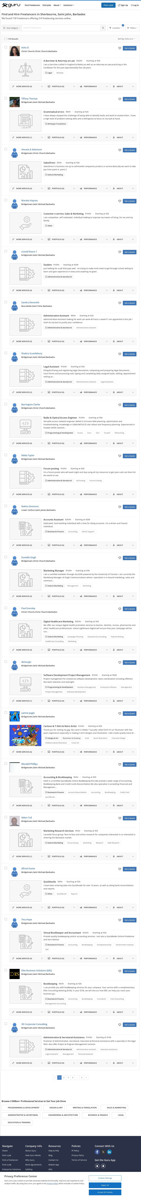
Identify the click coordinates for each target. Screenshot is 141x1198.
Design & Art (52, 738)
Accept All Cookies (104, 1192)
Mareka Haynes (29, 200)
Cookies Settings (105, 1178)
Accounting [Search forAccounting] (72, 531)
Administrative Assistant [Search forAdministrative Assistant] (86, 327)
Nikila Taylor (27, 455)
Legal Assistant (51, 366)
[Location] (116, 28)
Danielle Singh (28, 557)
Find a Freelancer (10, 1160)
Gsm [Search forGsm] (98, 433)
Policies (76, 1146)
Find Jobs (47, 5)
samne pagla (28, 712)
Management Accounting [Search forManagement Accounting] (55, 1003)
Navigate (7, 1146)
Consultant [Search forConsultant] (101, 999)
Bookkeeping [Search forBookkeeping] (110, 792)
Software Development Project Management (67, 675)
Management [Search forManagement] (72, 585)
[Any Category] (12, 28)
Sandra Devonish (30, 302)
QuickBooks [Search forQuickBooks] (50, 797)
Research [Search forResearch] (99, 843)
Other (49, 225)
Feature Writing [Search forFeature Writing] (117, 636)
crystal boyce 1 (29, 251)
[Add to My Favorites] (119, 48)
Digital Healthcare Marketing (58, 621)
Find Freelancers (32, 5)
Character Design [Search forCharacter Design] (119, 738)
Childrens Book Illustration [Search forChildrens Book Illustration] (56, 743)
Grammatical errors (54, 111)
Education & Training (16, 1123)
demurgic (26, 661)
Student (48, 264)
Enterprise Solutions (11, 1169)
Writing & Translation (56, 124)
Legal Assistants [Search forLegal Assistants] (107, 382)
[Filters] (132, 28)
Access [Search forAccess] (80, 433)
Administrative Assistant (56, 315)
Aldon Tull (26, 817)
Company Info (33, 1146)
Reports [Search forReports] (74, 894)
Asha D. (25, 47)
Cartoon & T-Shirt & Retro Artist (60, 726)
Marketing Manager (54, 570)
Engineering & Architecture (61, 1115)
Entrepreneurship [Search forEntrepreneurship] (104, 944)
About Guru (30, 1150)
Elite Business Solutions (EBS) (36, 970)
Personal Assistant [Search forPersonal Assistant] (85, 1054)
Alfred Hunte (28, 868)
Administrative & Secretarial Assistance (64, 1037)
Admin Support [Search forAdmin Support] (88, 531)
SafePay (28, 1169)
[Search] (103, 28)
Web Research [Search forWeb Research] (113, 843)
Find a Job (6, 1164)
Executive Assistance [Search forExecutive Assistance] (109, 1049)
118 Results (13, 39)
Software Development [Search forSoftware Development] (76, 692)
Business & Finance (55, 531)
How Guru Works (33, 1155)
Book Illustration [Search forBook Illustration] (100, 738)
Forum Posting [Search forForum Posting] (96, 480)
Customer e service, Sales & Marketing (64, 213)
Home (5, 1150)
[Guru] (11, 5)
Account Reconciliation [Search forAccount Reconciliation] (77, 792)
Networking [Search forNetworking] (119, 433)
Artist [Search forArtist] (87, 738)
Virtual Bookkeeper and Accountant (62, 932)
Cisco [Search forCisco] (89, 433)
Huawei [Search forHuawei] (107, 433)
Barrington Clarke (30, 404)
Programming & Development (60, 433)
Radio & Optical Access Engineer (60, 417)
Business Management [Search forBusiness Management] (86, 687)
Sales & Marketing (55, 174)
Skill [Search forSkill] (46, 949)
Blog (50, 1155)
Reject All (105, 1185)
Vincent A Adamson (31, 149)
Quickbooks (50, 881)
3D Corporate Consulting (34, 1024)
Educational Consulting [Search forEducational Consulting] (97, 636)
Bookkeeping (50, 983)
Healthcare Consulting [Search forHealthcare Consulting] (54, 641)
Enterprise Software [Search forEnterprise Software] (108, 687)
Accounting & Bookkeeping (58, 777)
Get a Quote (130, 48)
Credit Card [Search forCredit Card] (124, 792)
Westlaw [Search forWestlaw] (59, 73)
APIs (50, 1169)
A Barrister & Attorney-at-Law (59, 60)
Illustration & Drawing (71, 738)
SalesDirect (49, 162)
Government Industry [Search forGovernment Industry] (125, 944)
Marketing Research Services (59, 830)
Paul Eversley (28, 608)
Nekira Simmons (30, 506)
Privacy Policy (78, 1155)
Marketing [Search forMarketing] (87, 585)
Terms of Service (79, 1160)
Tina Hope (26, 919)
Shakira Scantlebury (31, 353)
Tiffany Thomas (29, 98)
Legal (49, 73)
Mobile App (53, 1164)
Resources (54, 1146)
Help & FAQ (53, 1150)
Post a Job (108, 5)
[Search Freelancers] (61, 28)
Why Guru (30, 1160)
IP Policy (75, 1150)
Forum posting (51, 468)
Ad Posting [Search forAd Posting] (80, 480)
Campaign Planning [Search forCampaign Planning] (75, 636)
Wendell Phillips (29, 763)
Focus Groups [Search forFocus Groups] (73, 843)
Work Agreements (33, 1164)
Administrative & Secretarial (59, 276)
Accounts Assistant (53, 519)
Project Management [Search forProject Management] (54, 692)
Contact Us (53, 1160)
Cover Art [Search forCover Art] (75, 743)
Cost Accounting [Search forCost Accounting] (117, 999)
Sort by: (126, 39)
